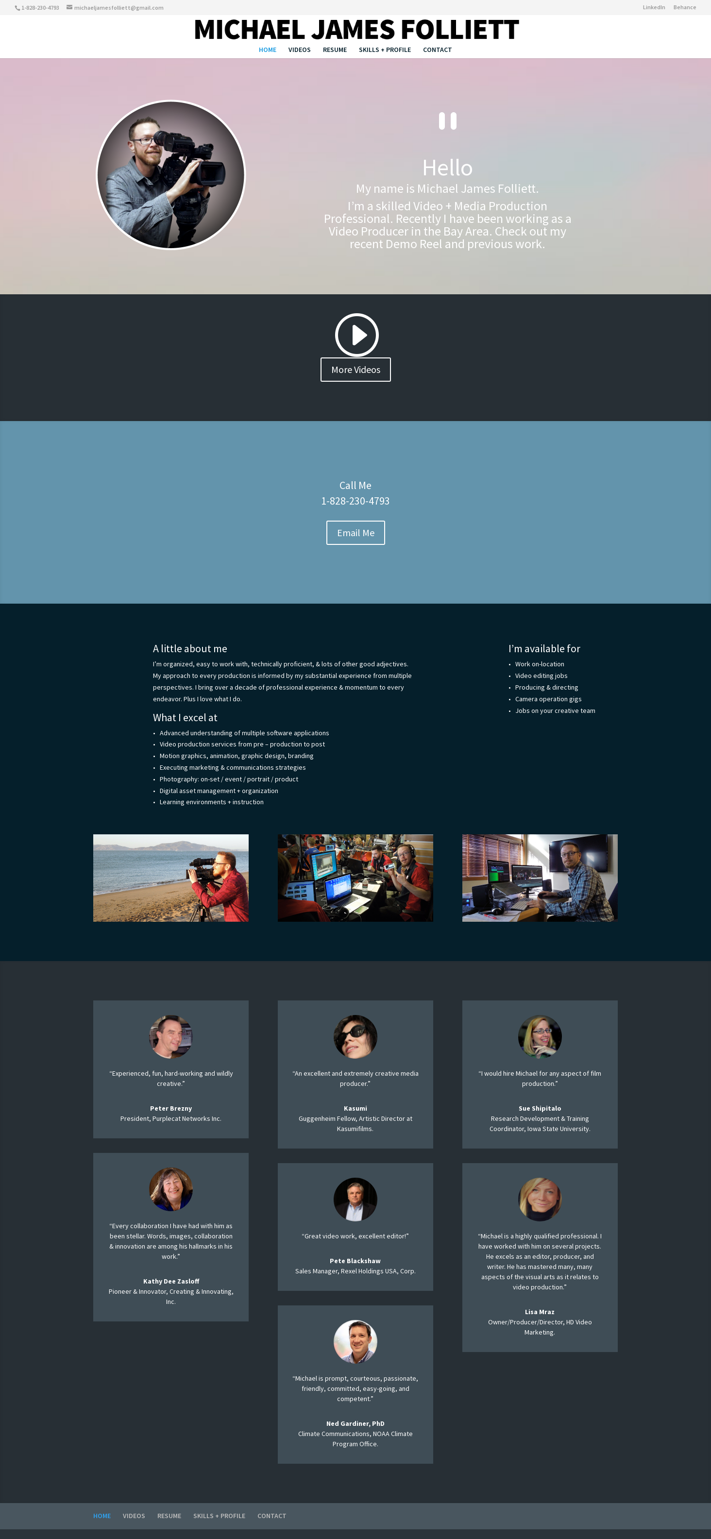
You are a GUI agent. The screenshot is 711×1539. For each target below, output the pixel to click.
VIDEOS (299, 50)
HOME (267, 50)
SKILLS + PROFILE (385, 50)
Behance (685, 7)
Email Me (355, 532)
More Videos (355, 369)
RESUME (335, 50)
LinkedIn (654, 7)
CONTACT (437, 50)
